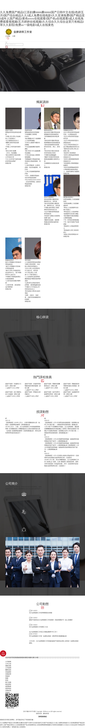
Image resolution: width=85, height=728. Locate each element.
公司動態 (8, 661)
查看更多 (42, 361)
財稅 (6, 680)
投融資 (7, 676)
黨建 (6, 678)
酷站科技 (46, 713)
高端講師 (8, 672)
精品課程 (8, 684)
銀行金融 (8, 682)
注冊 (13, 36)
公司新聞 (8, 668)
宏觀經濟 (8, 674)
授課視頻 (8, 688)
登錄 (7, 36)
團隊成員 (8, 670)
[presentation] (5, 359)
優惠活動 (8, 666)
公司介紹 (8, 663)
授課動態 (8, 686)
